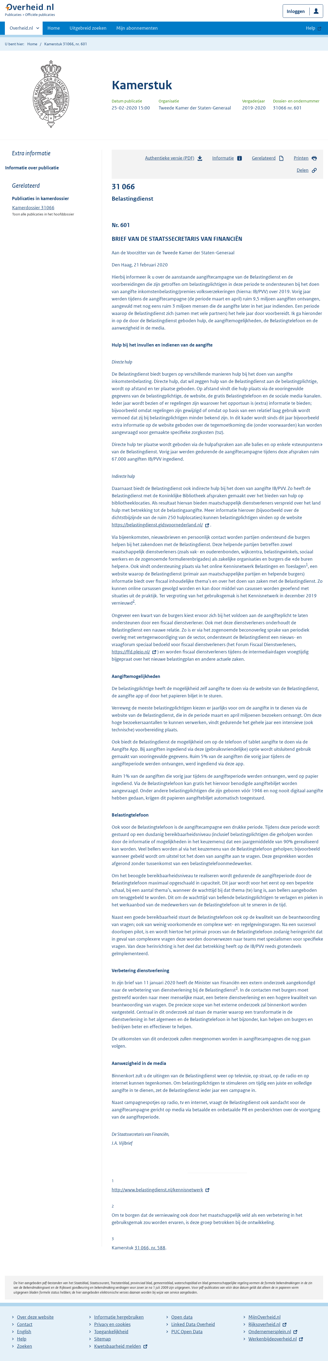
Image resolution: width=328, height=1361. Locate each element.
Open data (182, 1317)
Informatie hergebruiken (119, 1317)
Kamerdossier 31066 (33, 208)
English (24, 1332)
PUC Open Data (187, 1332)
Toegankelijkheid (111, 1332)
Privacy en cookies (112, 1324)
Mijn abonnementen (137, 28)
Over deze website (35, 1317)
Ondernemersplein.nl (269, 1332)
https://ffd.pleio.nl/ (134, 652)
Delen (307, 170)
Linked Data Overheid (193, 1324)
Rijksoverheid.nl (264, 1324)
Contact (24, 1324)
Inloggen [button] (296, 11)
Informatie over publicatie (32, 168)
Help (21, 1339)
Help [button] (310, 28)
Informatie (227, 158)
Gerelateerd (268, 158)
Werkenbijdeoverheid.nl (272, 1339)
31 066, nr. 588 (150, 1248)
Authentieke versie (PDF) (174, 159)
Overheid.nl (21, 30)
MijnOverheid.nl (264, 1317)
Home (53, 28)
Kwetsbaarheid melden (117, 1346)
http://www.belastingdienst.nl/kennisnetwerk (157, 1190)
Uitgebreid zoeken (88, 28)
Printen (305, 158)
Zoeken (24, 1346)
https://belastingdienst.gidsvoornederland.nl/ (161, 525)
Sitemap (102, 1339)
